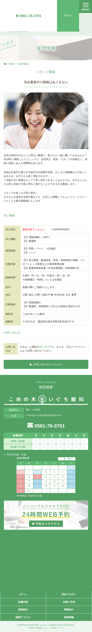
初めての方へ (69, 594)
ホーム (23, 594)
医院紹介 (69, 609)
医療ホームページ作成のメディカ (50, 628)
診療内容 (23, 602)
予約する (68, 15)
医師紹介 (23, 609)
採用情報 (69, 617)
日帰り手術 (69, 602)
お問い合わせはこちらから (48, 364)
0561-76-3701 (30, 16)
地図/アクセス (23, 617)
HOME (11, 63)
